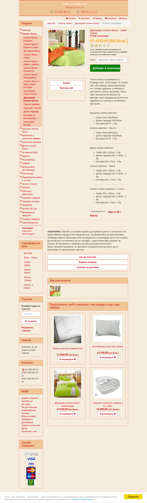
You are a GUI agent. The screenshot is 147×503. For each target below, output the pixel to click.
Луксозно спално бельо (30, 130)
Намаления (27, 231)
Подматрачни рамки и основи (32, 178)
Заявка (66, 83)
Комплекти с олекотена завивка (31, 137)
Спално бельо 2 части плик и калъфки (31, 84)
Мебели (26, 187)
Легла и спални (29, 184)
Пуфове (26, 163)
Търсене (31, 321)
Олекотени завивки (31, 142)
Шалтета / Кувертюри (27, 192)
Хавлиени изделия (31, 198)
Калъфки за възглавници (29, 116)
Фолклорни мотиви (28, 123)
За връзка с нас (29, 431)
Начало (71, 18)
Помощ (97, 18)
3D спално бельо (31, 51)
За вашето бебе (30, 152)
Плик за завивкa (31, 104)
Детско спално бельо (29, 147)
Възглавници (28, 159)
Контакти (84, 18)
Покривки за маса (30, 201)
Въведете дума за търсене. (30, 307)
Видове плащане (29, 398)
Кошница (110, 18)
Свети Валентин (30, 222)
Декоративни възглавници (28, 168)
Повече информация (82, 499)
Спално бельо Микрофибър (30, 76)
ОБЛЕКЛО (27, 205)
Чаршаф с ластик (32, 108)
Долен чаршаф (30, 111)
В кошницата (68, 359)
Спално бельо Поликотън (30, 69)
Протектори (27, 173)
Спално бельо (29, 34)
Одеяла (26, 156)
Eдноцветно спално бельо (30, 92)
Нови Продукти (28, 234)
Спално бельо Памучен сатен (30, 46)
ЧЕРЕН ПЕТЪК (29, 209)
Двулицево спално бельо (30, 99)
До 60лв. (28, 253)
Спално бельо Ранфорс (30, 39)
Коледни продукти (31, 219)
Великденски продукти (28, 214)
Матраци (26, 30)
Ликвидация (27, 228)
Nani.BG (51, 23)
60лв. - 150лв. (30, 257)
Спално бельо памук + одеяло (31, 63)
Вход (123, 18)
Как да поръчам (29, 407)
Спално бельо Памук (30, 56)
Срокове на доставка (88, 267)
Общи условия (28, 416)
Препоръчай (66, 88)
